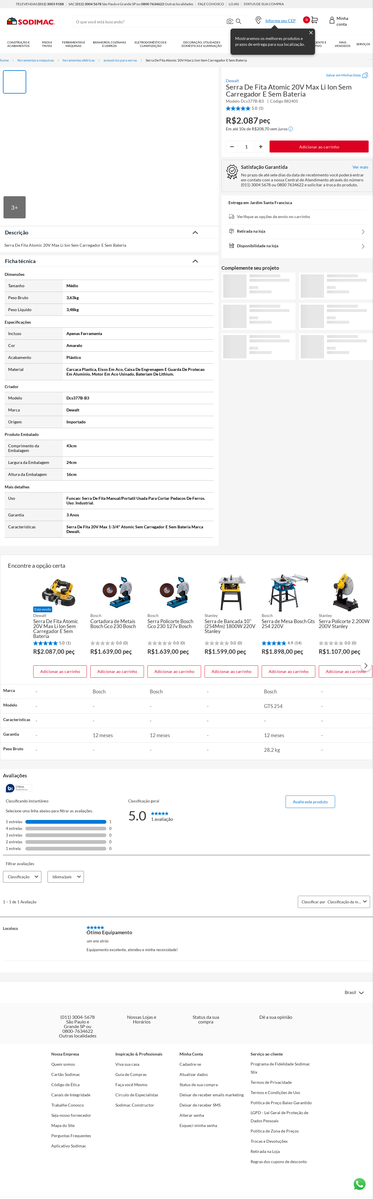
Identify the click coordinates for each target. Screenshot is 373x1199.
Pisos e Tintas (47, 44)
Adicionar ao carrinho (60, 671)
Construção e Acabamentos (18, 44)
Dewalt (232, 81)
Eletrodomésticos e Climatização (151, 44)
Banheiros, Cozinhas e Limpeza (109, 44)
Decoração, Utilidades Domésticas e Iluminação (202, 44)
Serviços (363, 44)
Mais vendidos (342, 44)
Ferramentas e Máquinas (73, 44)
